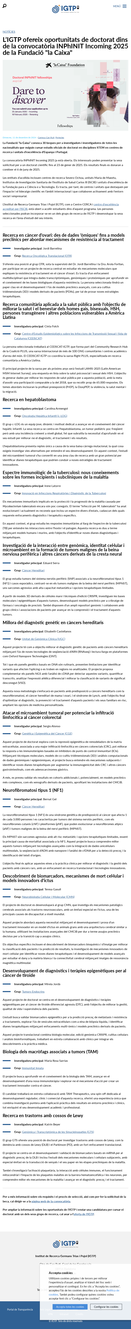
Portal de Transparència (20, 1309)
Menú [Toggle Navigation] (120, 6)
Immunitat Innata (33, 1068)
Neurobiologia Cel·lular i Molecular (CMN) (48, 896)
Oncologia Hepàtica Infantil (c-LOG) (44, 415)
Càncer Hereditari (33, 570)
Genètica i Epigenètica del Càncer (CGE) (47, 733)
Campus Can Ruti (46, 137)
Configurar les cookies (106, 1306)
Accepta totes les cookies (70, 1306)
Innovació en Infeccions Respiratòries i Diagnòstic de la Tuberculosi (64, 493)
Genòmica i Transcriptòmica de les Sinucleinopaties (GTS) (58, 1131)
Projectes (59, 137)
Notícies (9, 31)
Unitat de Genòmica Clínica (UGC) (43, 638)
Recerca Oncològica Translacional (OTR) (47, 255)
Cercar (4, 6)
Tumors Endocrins (33, 991)
